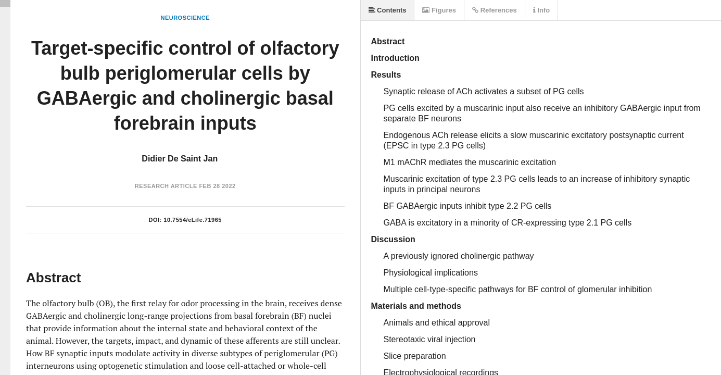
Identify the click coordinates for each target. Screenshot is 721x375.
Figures (439, 10)
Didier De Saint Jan (180, 158)
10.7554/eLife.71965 (192, 220)
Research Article (166, 186)
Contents (388, 10)
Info (541, 10)
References (494, 10)
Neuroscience (185, 18)
